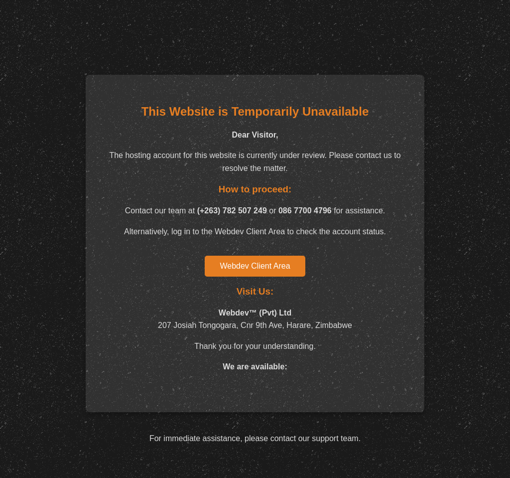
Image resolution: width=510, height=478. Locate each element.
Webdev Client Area (255, 266)
